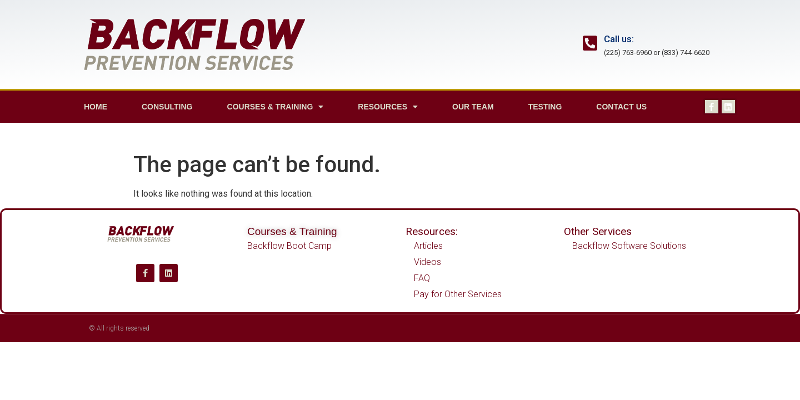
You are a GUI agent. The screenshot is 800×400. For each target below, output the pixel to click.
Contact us (621, 106)
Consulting (167, 106)
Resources (388, 106)
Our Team (473, 106)
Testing (545, 106)
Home (95, 106)
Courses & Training (275, 106)
